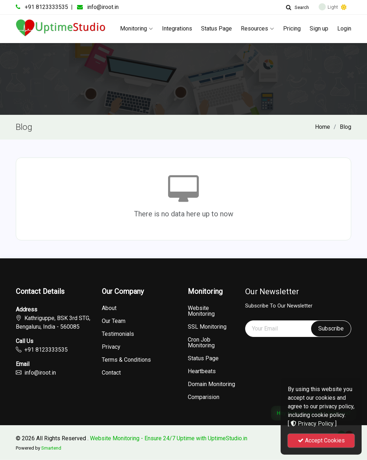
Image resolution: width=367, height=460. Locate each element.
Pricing (292, 28)
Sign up (319, 28)
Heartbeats (202, 371)
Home (322, 126)
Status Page (216, 28)
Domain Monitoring (211, 384)
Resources (257, 28)
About (109, 308)
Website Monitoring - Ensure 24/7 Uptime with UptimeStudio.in (168, 438)
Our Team (113, 321)
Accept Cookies (321, 440)
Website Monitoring (201, 311)
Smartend (51, 448)
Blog (345, 126)
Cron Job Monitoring (201, 342)
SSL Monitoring (207, 327)
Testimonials (118, 334)
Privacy (111, 347)
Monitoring (136, 28)
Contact (111, 373)
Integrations (177, 28)
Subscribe (331, 328)
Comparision (203, 397)
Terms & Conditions (126, 360)
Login (344, 28)
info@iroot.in (103, 7)
